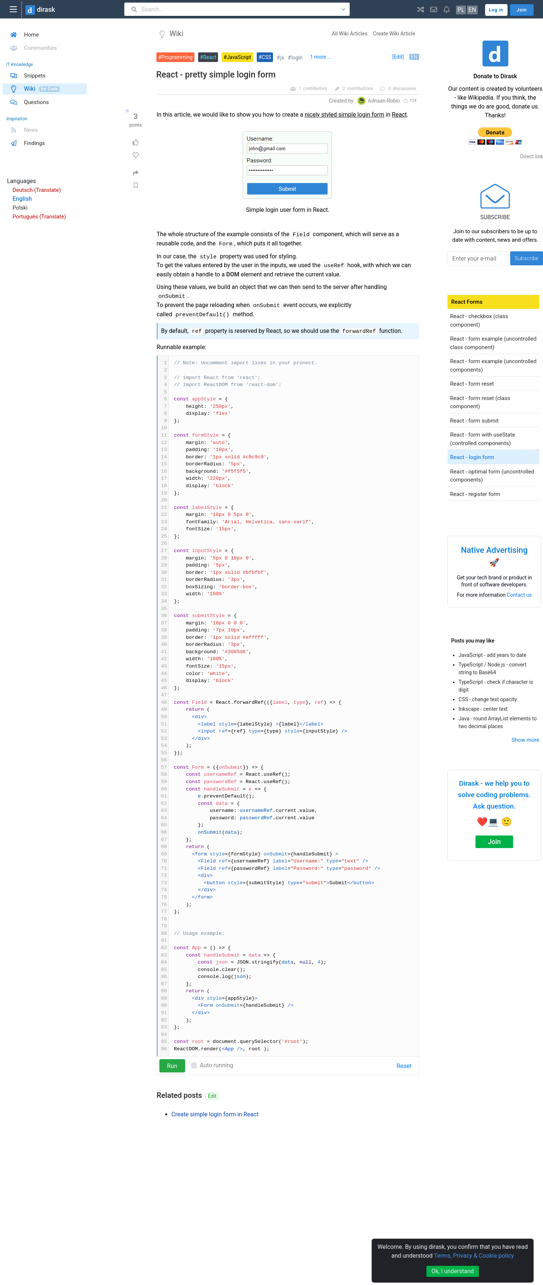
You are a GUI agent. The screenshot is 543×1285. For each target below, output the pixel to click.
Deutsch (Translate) (37, 190)
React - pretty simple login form (216, 75)
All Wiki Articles (349, 34)
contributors (315, 88)
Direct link (531, 156)
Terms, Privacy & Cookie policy (474, 1255)
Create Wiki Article (394, 34)
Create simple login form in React (215, 1114)
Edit (212, 1096)
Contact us (519, 595)
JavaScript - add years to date (492, 655)
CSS (266, 57)
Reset (404, 1065)
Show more (525, 740)
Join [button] (522, 10)
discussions (404, 88)
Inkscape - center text (483, 709)
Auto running (217, 1065)
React (210, 57)
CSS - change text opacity (488, 699)
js (282, 58)
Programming (177, 57)
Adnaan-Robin (384, 101)
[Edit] (398, 57)
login (296, 58)
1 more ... (320, 57)
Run (172, 1065)
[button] (420, 9)
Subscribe (527, 258)
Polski (20, 207)
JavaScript (239, 57)
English (22, 198)
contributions (360, 88)
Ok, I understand (452, 1271)
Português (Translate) (39, 216)
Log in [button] (496, 10)
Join (494, 841)
